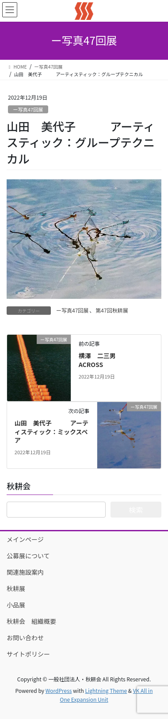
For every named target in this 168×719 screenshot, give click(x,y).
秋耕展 (16, 588)
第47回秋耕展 (111, 310)
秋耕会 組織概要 (31, 621)
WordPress (59, 690)
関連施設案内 (25, 572)
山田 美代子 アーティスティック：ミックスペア (51, 431)
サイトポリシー (28, 653)
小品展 (19, 604)
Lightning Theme (106, 690)
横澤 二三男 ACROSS (106, 360)
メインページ (25, 539)
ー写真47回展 (28, 109)
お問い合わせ (25, 637)
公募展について (28, 555)
